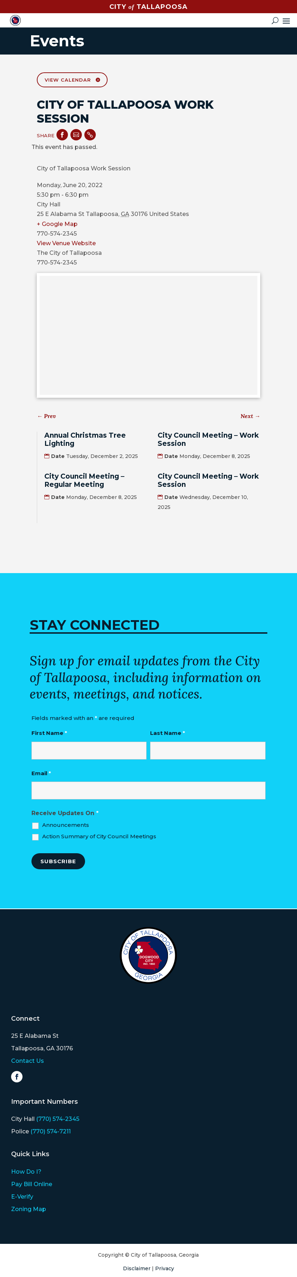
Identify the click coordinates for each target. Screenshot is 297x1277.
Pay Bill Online (31, 1184)
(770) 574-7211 (50, 1131)
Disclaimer (136, 1268)
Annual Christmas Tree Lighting (85, 439)
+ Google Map (57, 224)
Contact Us (27, 1060)
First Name (49, 733)
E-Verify (22, 1196)
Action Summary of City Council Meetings (99, 836)
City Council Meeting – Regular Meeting (84, 480)
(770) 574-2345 (57, 1119)
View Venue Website (66, 243)
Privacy (164, 1268)
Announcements (65, 825)
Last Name (167, 733)
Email (41, 773)
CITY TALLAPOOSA (148, 7)
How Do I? (26, 1171)
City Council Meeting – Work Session (208, 439)
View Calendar (68, 80)
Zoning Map (28, 1209)
